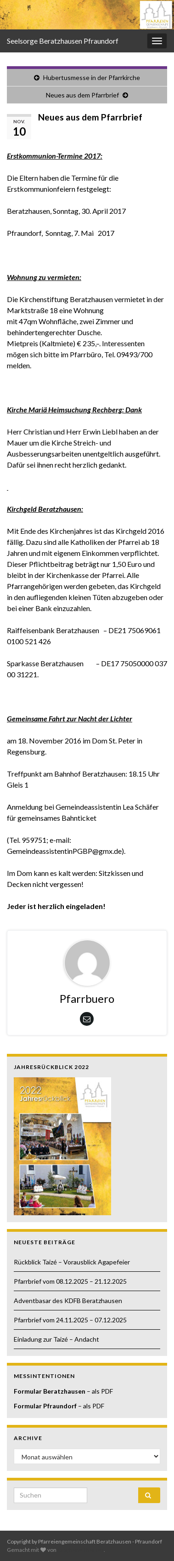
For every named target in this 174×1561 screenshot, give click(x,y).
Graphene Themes (80, 1549)
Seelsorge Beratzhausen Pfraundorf (62, 40)
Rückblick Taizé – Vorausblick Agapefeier (72, 1262)
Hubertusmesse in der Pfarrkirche (91, 77)
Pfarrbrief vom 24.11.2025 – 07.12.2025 (70, 1320)
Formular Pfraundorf (45, 1406)
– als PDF (99, 1391)
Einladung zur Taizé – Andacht (56, 1339)
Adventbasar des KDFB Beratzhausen (68, 1300)
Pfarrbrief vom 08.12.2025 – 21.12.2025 (70, 1281)
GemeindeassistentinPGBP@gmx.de (64, 850)
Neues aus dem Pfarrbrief (82, 95)
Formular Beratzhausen (49, 1391)
